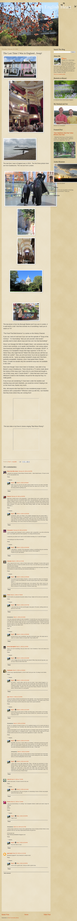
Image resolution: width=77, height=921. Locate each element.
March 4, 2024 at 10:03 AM (23, 513)
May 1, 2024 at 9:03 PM (22, 816)
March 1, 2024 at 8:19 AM (19, 617)
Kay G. (12, 482)
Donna (8, 801)
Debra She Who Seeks (12, 471)
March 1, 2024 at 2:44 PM (22, 646)
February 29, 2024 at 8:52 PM (25, 471)
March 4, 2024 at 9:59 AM (22, 482)
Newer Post (5, 914)
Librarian (9, 561)
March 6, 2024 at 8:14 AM (22, 789)
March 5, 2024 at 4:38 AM (23, 751)
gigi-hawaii (10, 853)
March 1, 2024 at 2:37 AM (18, 561)
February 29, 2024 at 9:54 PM (20, 530)
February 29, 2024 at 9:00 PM (18, 496)
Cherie (8, 594)
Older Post (47, 914)
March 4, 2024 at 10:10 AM (23, 658)
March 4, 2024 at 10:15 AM (23, 740)
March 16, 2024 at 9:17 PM (20, 826)
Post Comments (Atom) (13, 917)
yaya (8, 696)
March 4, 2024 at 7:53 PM (17, 779)
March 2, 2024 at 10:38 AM (19, 670)
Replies (10, 479)
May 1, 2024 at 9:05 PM (22, 863)
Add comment (7, 873)
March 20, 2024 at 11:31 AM (19, 853)
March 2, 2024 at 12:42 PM (16, 696)
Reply (8, 476)
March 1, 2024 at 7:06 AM (17, 594)
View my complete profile (59, 74)
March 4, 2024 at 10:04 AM (23, 547)
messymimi (10, 530)
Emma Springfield (11, 646)
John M (9, 779)
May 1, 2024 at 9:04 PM (22, 842)
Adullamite (9, 670)
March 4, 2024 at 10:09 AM (23, 634)
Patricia (9, 496)
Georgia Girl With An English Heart (36, 7)
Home (26, 914)
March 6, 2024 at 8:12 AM (22, 761)
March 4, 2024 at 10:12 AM (23, 680)
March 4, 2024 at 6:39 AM (19, 723)
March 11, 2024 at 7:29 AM (17, 801)
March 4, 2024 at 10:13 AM (23, 709)
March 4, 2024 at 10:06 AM (23, 576)
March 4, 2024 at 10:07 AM (23, 605)
